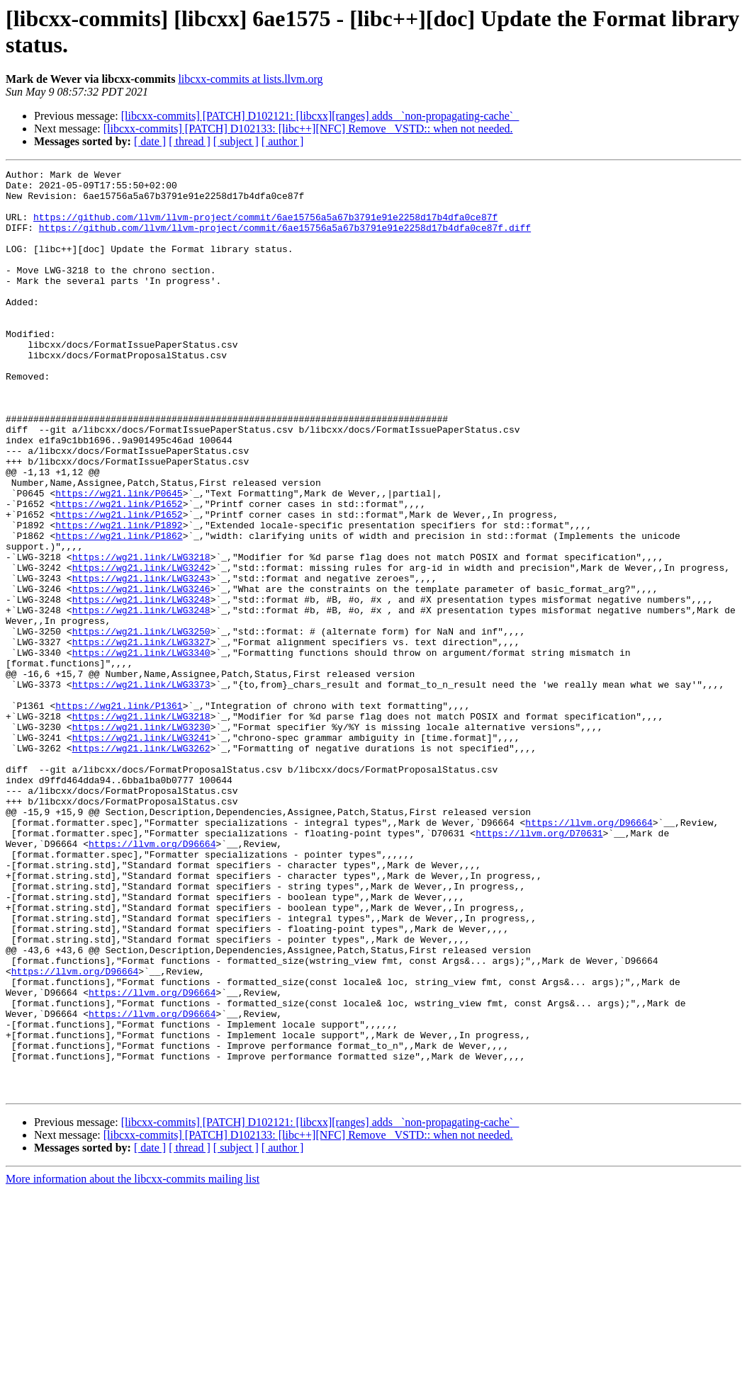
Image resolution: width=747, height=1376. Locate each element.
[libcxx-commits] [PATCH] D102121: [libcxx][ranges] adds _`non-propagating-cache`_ (320, 116)
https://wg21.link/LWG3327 (141, 737)
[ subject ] (236, 141)
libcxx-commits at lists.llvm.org (250, 79)
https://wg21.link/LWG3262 (141, 864)
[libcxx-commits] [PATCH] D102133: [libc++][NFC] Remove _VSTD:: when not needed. (308, 129)
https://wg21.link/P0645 (118, 558)
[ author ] (283, 141)
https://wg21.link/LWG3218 (141, 635)
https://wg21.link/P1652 (118, 571)
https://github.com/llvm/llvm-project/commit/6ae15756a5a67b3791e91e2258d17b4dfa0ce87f (265, 227)
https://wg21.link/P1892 (118, 597)
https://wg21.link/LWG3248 (141, 686)
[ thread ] (189, 141)
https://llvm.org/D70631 (539, 966)
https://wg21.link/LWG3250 (141, 724)
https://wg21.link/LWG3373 (141, 788)
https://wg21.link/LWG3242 (141, 648)
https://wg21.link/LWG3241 (141, 852)
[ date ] (150, 141)
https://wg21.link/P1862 (118, 609)
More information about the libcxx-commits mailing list (132, 1364)
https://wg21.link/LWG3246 (141, 673)
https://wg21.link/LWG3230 (141, 839)
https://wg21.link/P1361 (118, 813)
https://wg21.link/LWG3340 (141, 750)
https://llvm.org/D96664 (588, 954)
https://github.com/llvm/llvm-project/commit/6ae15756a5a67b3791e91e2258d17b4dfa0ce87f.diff (285, 240)
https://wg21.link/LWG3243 (141, 660)
